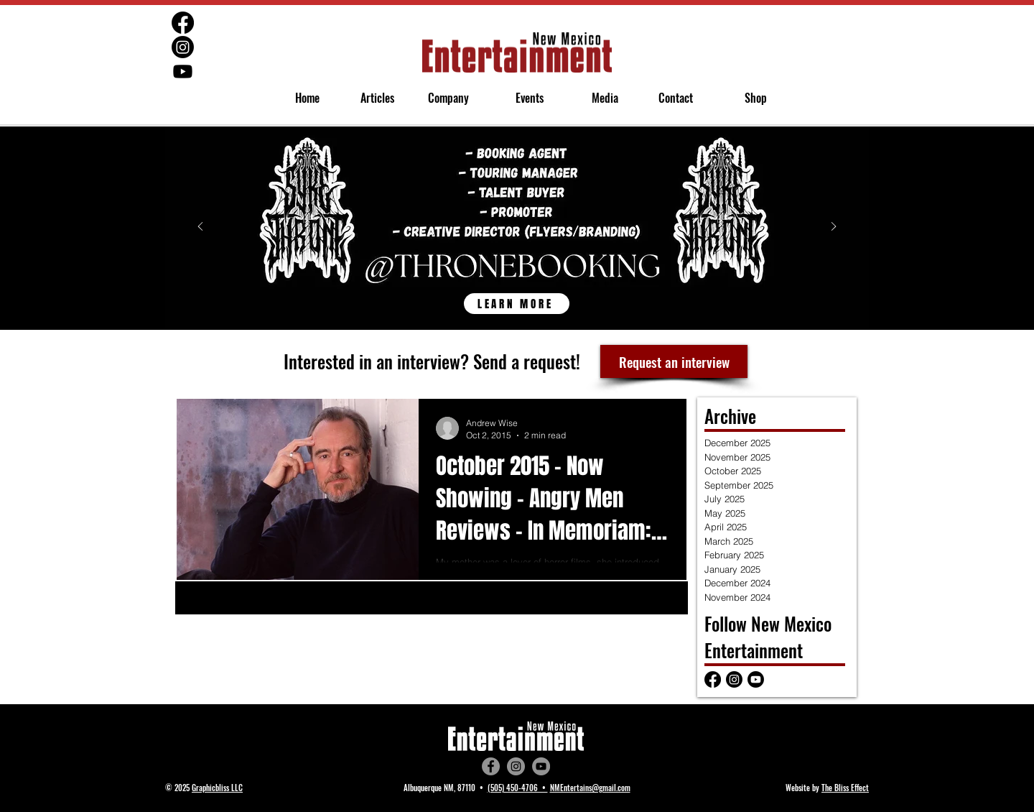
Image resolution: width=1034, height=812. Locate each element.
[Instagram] (516, 766)
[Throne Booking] (517, 296)
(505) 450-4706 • (518, 787)
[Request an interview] (673, 361)
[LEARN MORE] (516, 303)
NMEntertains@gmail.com (590, 787)
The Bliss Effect (845, 787)
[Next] (833, 227)
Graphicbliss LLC (217, 787)
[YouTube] (541, 766)
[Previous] (200, 227)
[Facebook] (491, 766)
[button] (442, 98)
